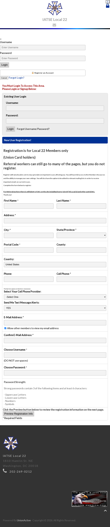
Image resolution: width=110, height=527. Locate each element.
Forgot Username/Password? (33, 128)
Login (4, 64)
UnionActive (24, 520)
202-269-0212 (21, 471)
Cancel (4, 78)
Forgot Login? (16, 77)
